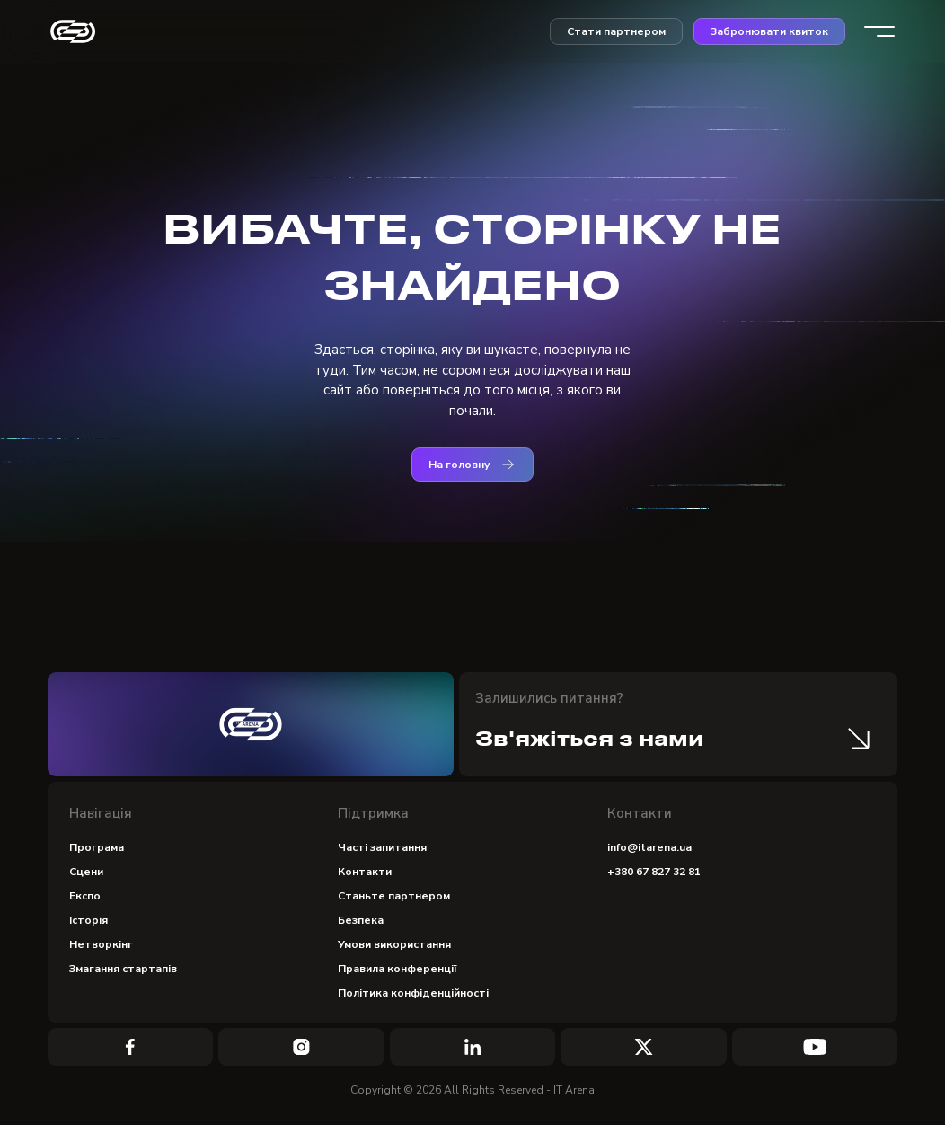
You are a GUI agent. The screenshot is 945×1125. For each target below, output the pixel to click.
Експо (85, 896)
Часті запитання (382, 847)
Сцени (86, 871)
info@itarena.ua (649, 847)
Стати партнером (616, 31)
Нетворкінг (101, 944)
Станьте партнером (394, 896)
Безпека (361, 920)
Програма (96, 847)
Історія (88, 920)
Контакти (365, 871)
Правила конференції (397, 968)
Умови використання (394, 944)
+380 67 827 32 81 (654, 871)
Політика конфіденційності (413, 993)
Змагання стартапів (123, 968)
